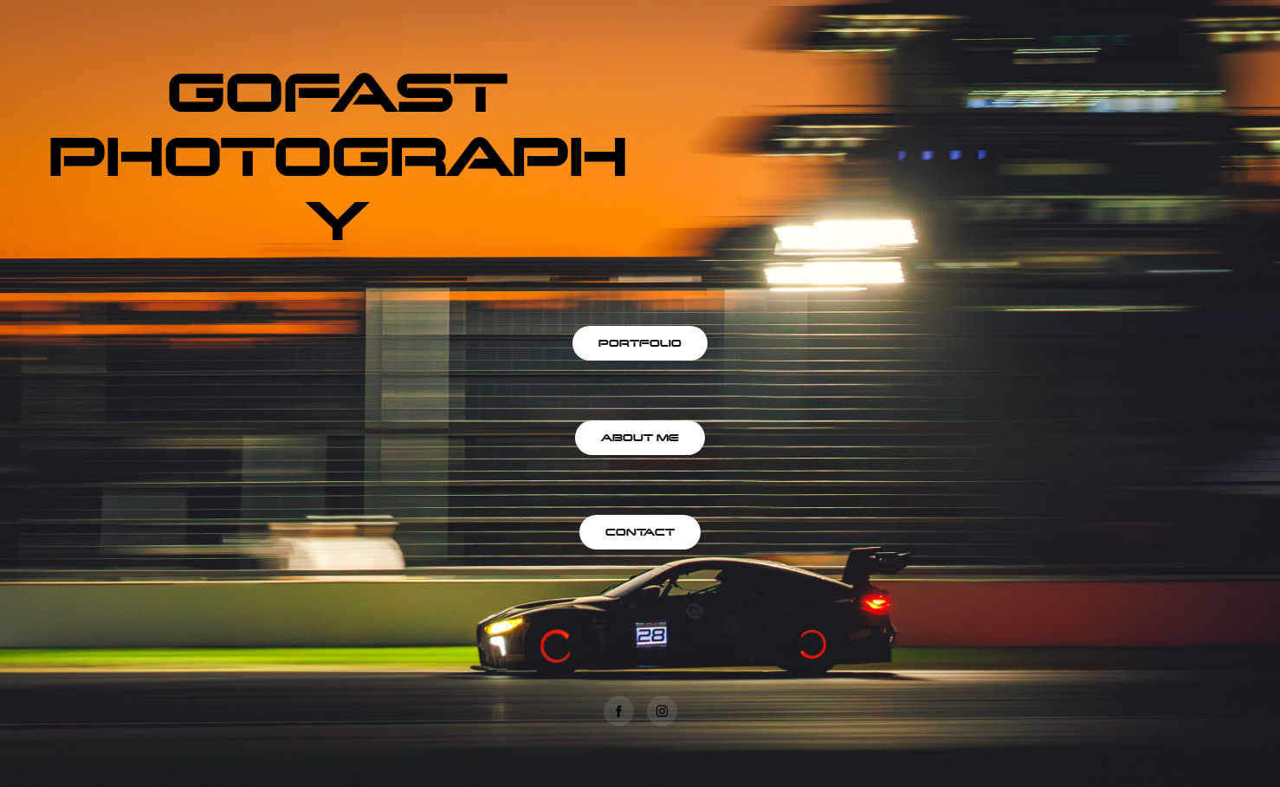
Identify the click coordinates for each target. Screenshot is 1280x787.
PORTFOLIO (640, 342)
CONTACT (640, 531)
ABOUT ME (640, 437)
